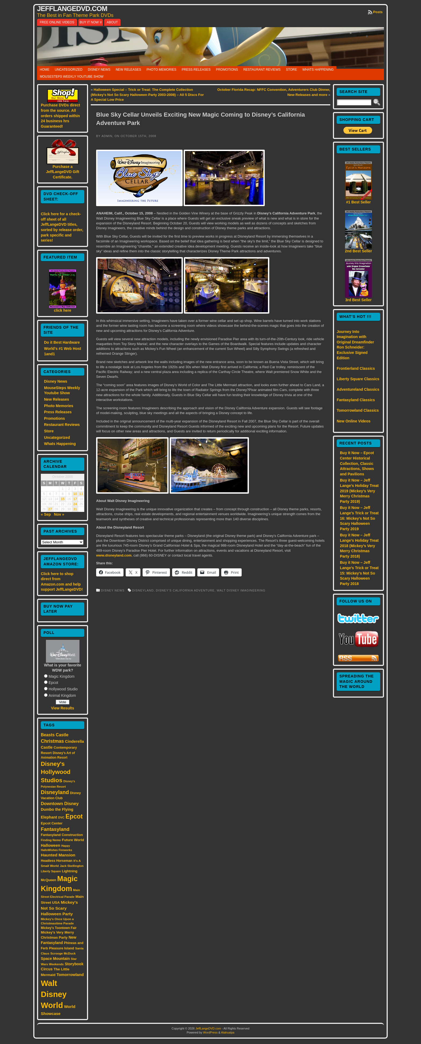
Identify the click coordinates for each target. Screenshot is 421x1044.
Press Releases (196, 69)
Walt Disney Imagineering (241, 590)
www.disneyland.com (114, 555)
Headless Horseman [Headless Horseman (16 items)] (56, 861)
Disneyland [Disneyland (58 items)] (55, 792)
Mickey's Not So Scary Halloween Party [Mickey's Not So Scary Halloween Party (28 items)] (59, 908)
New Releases (128, 69)
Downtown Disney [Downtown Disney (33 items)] (60, 803)
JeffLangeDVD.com (72, 9)
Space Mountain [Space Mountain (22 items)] (55, 958)
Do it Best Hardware (62, 342)
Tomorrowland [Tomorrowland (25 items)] (70, 975)
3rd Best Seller (358, 300)
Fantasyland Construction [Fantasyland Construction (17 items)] (62, 835)
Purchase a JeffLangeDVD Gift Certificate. (62, 171)
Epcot (53, 682)
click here (62, 310)
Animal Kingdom (62, 695)
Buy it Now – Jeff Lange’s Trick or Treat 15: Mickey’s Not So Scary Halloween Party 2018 (359, 573)
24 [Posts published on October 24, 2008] (75, 504)
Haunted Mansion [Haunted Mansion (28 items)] (58, 855)
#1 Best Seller (358, 202)
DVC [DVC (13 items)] (61, 817)
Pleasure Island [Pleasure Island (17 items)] (61, 948)
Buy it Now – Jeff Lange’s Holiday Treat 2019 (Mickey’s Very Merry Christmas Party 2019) (359, 490)
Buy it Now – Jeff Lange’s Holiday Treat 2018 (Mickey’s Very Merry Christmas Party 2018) (359, 545)
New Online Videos (354, 421)
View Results (62, 708)
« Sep (46, 514)
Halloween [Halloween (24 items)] (50, 845)
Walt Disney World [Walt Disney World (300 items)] (54, 994)
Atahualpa (227, 1032)
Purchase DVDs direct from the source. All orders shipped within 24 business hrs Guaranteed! (60, 115)
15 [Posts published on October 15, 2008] (62, 499)
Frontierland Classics (356, 368)
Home (44, 69)
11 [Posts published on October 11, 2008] (81, 494)
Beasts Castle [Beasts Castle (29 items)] (54, 735)
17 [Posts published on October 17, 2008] (75, 499)
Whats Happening (317, 69)
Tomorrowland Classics (358, 410)
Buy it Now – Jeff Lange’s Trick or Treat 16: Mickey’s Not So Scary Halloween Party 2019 (359, 518)
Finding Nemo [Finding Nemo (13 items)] (51, 840)
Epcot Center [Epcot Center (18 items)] (52, 823)
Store (291, 69)
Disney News (99, 69)
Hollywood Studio (63, 689)
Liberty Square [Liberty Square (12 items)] (51, 871)
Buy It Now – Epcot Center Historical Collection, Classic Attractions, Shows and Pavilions (357, 463)
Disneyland (143, 590)
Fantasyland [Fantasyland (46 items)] (55, 829)
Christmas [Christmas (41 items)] (52, 741)
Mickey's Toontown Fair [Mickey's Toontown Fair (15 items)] (59, 928)
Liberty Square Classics (358, 379)
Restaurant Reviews (262, 69)
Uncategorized (68, 69)
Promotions (227, 69)
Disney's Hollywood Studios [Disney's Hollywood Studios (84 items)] (55, 772)
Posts (378, 12)
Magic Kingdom (62, 676)
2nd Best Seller (358, 251)
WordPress (210, 1032)
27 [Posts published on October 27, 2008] (50, 509)
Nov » (59, 514)
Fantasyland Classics (356, 400)
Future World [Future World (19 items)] (73, 840)
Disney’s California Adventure (185, 590)
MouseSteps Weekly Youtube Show (71, 76)
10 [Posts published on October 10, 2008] (75, 494)
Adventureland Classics (358, 389)
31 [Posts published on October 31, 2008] (75, 509)
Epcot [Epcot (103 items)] (74, 816)
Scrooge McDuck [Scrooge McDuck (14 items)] (63, 953)
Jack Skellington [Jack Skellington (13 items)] (72, 865)
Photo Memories (161, 69)
